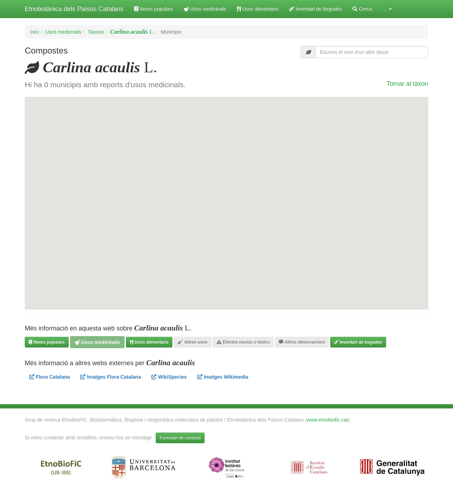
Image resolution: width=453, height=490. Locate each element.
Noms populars (153, 9)
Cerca (362, 9)
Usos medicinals (205, 9)
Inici (34, 32)
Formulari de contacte (180, 437)
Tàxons (95, 32)
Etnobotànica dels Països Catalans (74, 8)
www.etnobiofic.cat (327, 420)
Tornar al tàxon (407, 83)
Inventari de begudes (315, 9)
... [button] (387, 9)
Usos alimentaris (258, 9)
